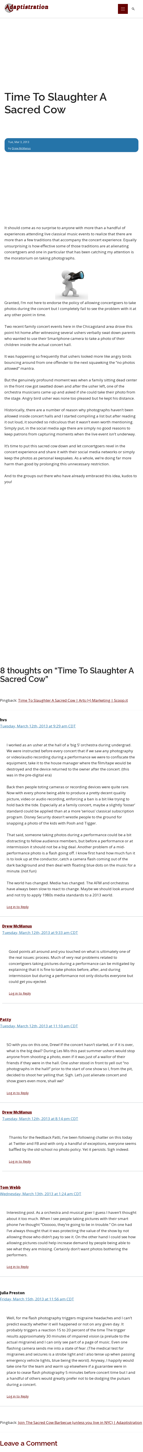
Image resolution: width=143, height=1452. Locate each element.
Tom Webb (10, 1187)
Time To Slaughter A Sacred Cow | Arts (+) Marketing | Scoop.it (73, 700)
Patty (5, 1019)
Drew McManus (22, 148)
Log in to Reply (18, 907)
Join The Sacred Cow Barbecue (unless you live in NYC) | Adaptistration (80, 1422)
